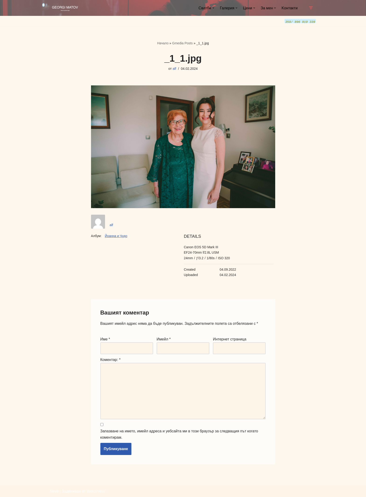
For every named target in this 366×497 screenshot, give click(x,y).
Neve (54, 491)
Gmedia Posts (182, 43)
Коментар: (110, 359)
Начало (163, 43)
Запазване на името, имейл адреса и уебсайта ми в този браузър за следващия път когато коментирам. (179, 434)
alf (174, 68)
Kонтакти (290, 8)
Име (105, 339)
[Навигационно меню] (311, 8)
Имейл (164, 339)
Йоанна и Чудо (116, 236)
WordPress (96, 491)
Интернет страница (229, 339)
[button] (213, 8)
